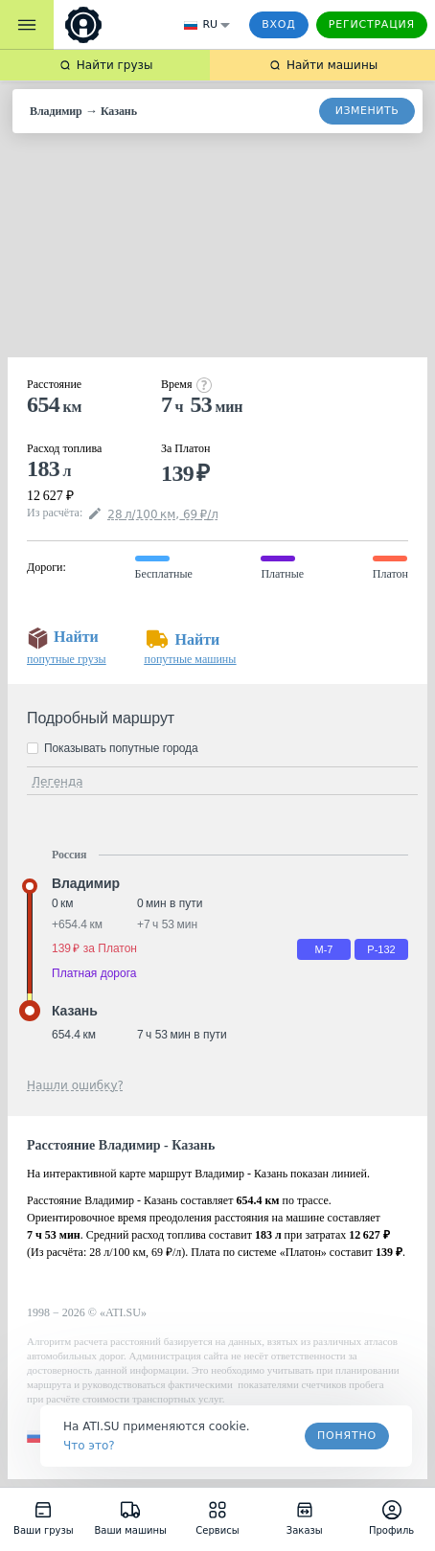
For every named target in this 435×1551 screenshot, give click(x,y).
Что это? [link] (89, 1445)
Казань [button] (75, 1010)
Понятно (347, 1435)
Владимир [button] (86, 883)
